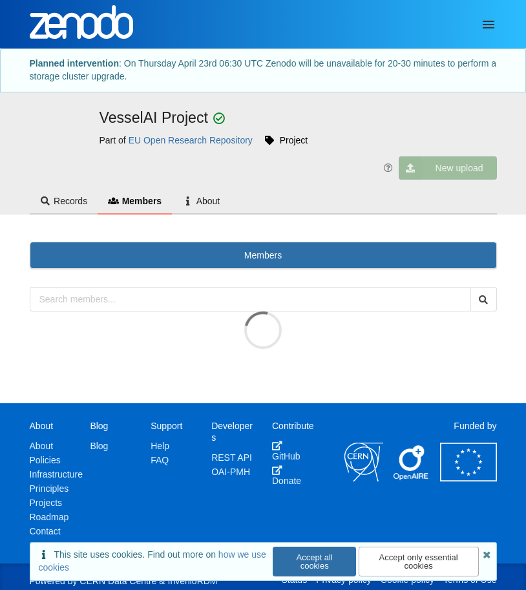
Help (160, 446)
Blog (99, 446)
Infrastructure (56, 474)
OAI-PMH (230, 472)
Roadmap (49, 517)
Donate (286, 475)
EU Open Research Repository (191, 140)
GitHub (286, 451)
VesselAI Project (156, 117)
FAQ (160, 460)
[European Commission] (468, 478)
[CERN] (363, 478)
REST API (231, 457)
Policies (45, 460)
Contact (45, 531)
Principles (49, 488)
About (201, 201)
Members (135, 201)
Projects (46, 503)
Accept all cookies (315, 562)
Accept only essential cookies (418, 562)
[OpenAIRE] (411, 478)
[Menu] (488, 24)
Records (64, 201)
